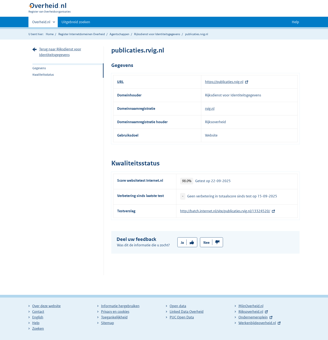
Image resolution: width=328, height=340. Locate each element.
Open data (178, 306)
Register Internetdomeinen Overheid (81, 34)
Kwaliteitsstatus (43, 75)
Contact (38, 311)
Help (36, 323)
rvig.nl (209, 108)
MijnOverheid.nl (250, 306)
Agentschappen (119, 34)
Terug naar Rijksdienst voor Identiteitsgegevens (60, 52)
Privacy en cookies (115, 311)
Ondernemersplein (253, 317)
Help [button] (295, 22)
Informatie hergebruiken (120, 306)
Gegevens (39, 68)
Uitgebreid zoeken (76, 22)
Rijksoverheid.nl (250, 311)
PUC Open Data (182, 317)
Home (50, 34)
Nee (206, 242)
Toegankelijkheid (114, 317)
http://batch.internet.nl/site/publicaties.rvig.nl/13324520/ (225, 211)
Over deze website (46, 306)
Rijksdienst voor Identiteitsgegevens (157, 34)
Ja (182, 242)
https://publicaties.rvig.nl (224, 81)
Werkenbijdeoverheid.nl (257, 323)
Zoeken (38, 328)
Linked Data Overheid (187, 311)
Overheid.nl (41, 23)
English (37, 317)
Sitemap (107, 323)
